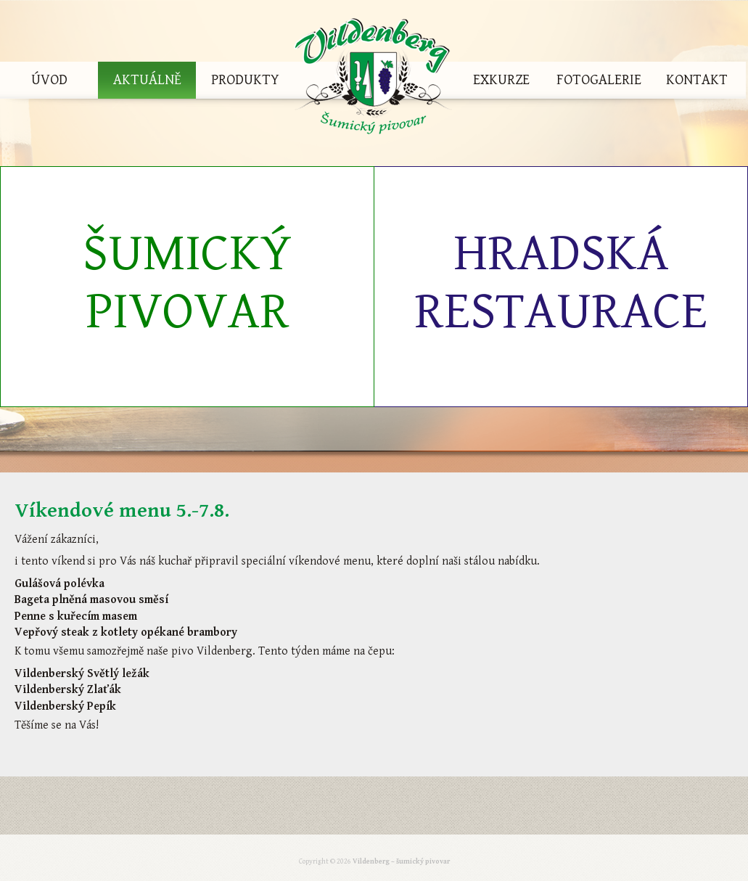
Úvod (49, 80)
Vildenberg (373, 80)
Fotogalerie (598, 80)
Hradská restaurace (560, 283)
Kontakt (697, 80)
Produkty (245, 80)
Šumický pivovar (187, 283)
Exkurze (501, 80)
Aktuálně (147, 80)
